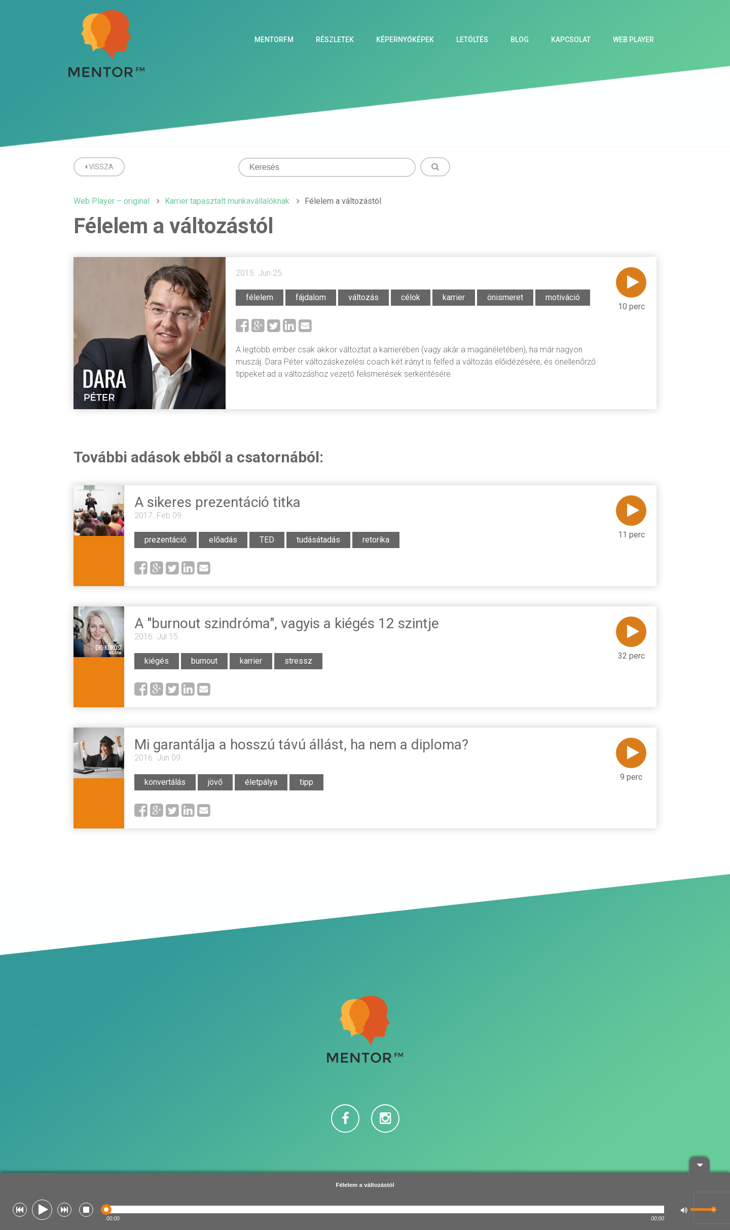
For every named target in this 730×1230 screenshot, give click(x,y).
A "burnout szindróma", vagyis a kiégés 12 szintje (286, 623)
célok (410, 297)
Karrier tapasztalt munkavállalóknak (227, 201)
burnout (204, 661)
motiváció (562, 297)
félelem (259, 297)
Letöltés (472, 39)
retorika (375, 540)
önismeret (505, 297)
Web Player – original (112, 201)
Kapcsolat (571, 39)
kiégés (156, 661)
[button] (20, 1210)
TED (267, 540)
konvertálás (165, 782)
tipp (306, 782)
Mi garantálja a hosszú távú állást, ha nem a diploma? (301, 744)
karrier (454, 297)
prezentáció (165, 540)
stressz (298, 661)
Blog (519, 39)
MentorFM (274, 39)
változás (363, 297)
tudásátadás (318, 540)
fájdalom (311, 297)
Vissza (99, 167)
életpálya (261, 782)
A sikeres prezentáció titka (217, 502)
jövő (215, 782)
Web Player (633, 39)
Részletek (335, 39)
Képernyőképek (405, 39)
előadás (223, 540)
